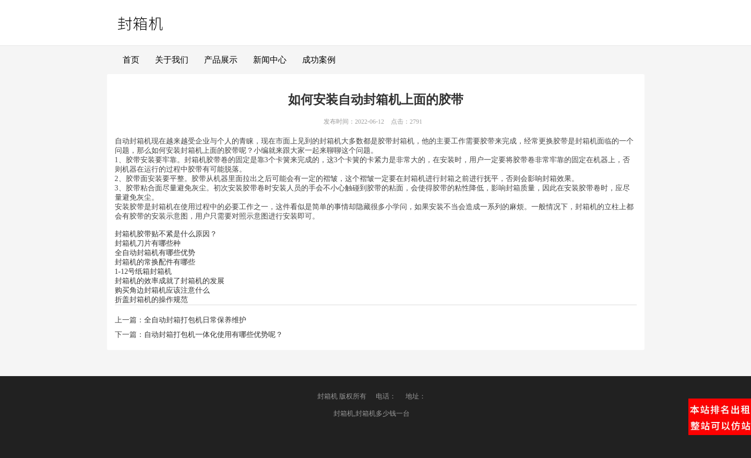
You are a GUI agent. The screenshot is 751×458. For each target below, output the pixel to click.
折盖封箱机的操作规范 (151, 300)
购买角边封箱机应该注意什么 (162, 290)
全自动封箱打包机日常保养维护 (195, 320)
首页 (131, 59)
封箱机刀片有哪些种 (148, 243)
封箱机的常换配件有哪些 (155, 262)
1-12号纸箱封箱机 (143, 271)
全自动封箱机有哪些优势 (155, 253)
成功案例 (319, 59)
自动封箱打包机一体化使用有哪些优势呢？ (213, 335)
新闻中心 (270, 59)
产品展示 (220, 59)
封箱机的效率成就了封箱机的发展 (169, 281)
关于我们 (171, 59)
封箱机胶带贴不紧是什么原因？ (166, 234)
